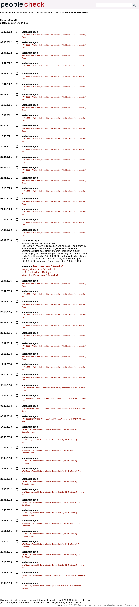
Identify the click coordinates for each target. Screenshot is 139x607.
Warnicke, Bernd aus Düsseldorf (40, 275)
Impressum (90, 605)
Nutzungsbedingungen (110, 605)
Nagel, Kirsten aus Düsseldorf (38, 269)
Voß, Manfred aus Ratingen (37, 272)
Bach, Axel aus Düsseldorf (48, 266)
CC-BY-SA (75, 605)
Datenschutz (132, 605)
